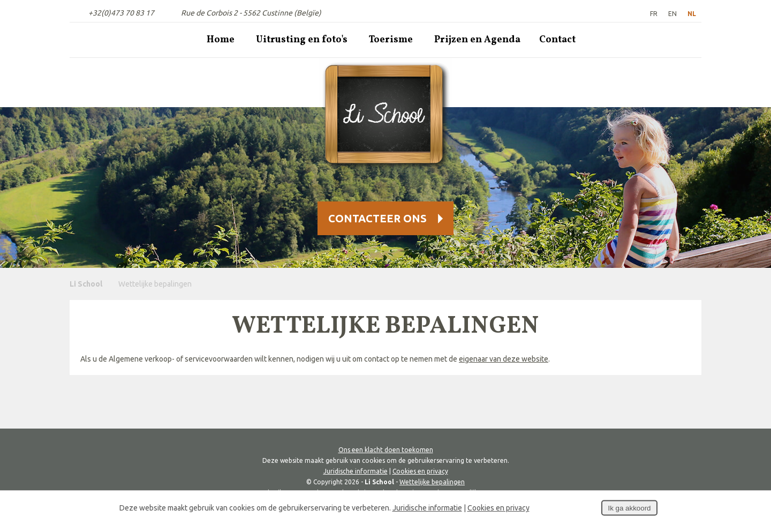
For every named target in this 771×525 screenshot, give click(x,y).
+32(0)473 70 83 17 (121, 13)
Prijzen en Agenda (477, 40)
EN (672, 13)
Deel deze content (752, 354)
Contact (557, 40)
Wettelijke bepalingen (432, 481)
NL (691, 13)
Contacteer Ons (377, 218)
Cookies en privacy (420, 471)
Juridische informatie (355, 471)
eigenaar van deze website (503, 359)
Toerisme (391, 40)
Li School (86, 284)
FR (653, 13)
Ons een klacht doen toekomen (385, 449)
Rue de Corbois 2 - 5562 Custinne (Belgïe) (251, 13)
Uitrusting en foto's (301, 40)
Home (221, 40)
